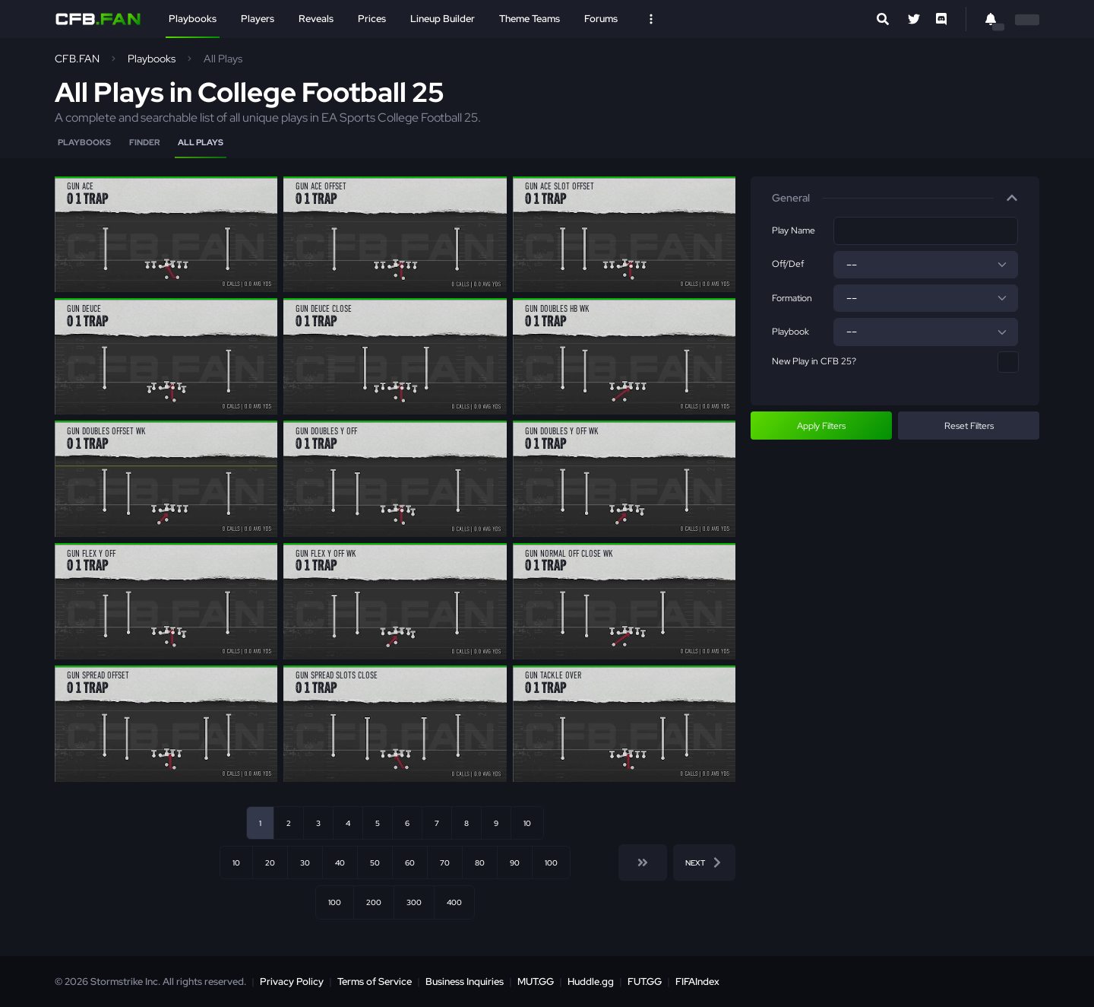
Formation (792, 298)
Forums (601, 18)
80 (480, 862)
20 (270, 862)
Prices (372, 18)
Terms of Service (374, 981)
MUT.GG (535, 981)
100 (551, 862)
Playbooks (193, 18)
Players (257, 18)
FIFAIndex (697, 981)
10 (527, 823)
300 (414, 902)
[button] (895, 198)
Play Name (793, 230)
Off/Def (788, 264)
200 (373, 902)
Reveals (316, 18)
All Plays (200, 142)
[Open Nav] (651, 19)
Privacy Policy (292, 981)
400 (454, 902)
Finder (144, 142)
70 (445, 862)
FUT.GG (645, 981)
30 (305, 862)
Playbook (790, 332)
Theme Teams (529, 18)
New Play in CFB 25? (814, 361)
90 (515, 862)
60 (410, 862)
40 (340, 862)
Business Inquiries (464, 981)
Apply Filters (821, 426)
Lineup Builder (442, 18)
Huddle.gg (591, 981)
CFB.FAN (77, 58)
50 (375, 862)
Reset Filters (969, 426)
